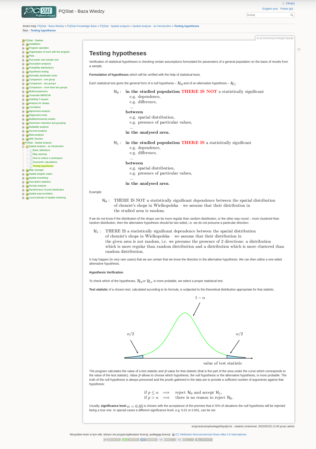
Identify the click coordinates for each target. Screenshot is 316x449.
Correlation (35, 107)
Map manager (36, 170)
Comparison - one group (42, 79)
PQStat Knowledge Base (82, 26)
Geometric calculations (45, 162)
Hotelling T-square (38, 99)
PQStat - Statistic (34, 40)
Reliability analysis (39, 127)
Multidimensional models (42, 119)
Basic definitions (41, 150)
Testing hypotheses (186, 26)
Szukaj (292, 14)
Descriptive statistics (40, 181)
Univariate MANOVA (40, 95)
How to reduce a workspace (48, 158)
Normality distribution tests (43, 75)
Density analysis (37, 185)
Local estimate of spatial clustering (47, 197)
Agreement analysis (39, 111)
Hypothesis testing (39, 71)
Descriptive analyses (40, 63)
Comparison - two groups (42, 83)
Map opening (40, 154)
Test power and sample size (44, 59)
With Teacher (36, 138)
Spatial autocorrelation (41, 193)
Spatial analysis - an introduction (152, 26)
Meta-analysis (36, 134)
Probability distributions (41, 67)
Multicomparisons (38, 91)
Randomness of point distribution (46, 189)
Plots (31, 55)
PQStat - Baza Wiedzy (51, 26)
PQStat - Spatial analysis (115, 26)
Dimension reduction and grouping (47, 123)
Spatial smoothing (38, 177)
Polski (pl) (286, 8)
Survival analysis (38, 130)
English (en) (270, 8)
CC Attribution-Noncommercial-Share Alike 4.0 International (211, 434)
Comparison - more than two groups (48, 87)
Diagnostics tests (38, 115)
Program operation (39, 48)
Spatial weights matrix (40, 173)
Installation (35, 44)
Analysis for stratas (39, 103)
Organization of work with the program (49, 51)
